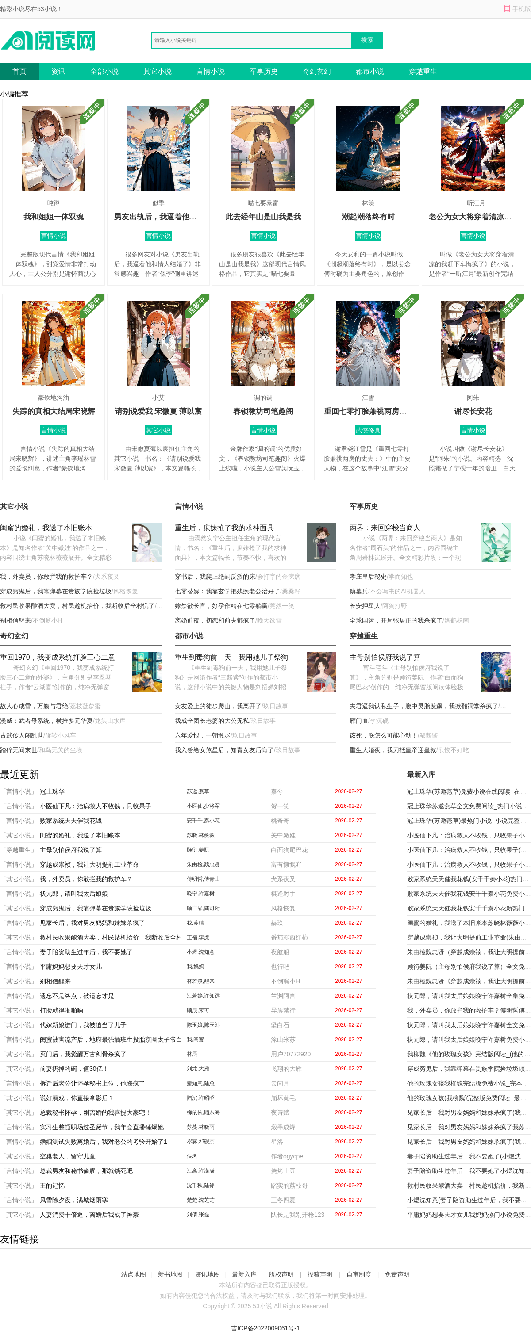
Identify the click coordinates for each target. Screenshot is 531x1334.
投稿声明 (320, 1274)
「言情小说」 (18, 791)
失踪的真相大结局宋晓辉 (53, 411)
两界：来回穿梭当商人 (385, 527)
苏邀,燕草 (198, 791)
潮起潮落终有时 (368, 217)
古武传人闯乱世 (21, 735)
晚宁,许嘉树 (201, 894)
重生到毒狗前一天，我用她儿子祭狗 (231, 657)
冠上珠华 (52, 791)
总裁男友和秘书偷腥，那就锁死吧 (86, 1170)
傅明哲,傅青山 (203, 879)
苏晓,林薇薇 (201, 835)
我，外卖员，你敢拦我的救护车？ (46, 576)
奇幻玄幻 (317, 71)
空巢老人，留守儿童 (68, 1156)
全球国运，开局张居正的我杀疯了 (396, 620)
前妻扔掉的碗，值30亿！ (74, 1068)
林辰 (192, 1054)
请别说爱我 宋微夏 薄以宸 (158, 411)
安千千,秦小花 (203, 821)
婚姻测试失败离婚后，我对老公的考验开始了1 (103, 1141)
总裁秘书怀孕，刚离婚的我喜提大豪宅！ (95, 1112)
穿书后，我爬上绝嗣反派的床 (215, 576)
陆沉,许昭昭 (201, 1098)
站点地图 (133, 1274)
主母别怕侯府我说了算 (385, 657)
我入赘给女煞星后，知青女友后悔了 (224, 749)
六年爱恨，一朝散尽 (203, 735)
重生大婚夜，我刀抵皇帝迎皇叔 (393, 749)
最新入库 (244, 1274)
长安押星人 (365, 605)
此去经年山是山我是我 (263, 217)
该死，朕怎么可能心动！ (384, 735)
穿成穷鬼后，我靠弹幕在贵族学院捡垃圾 (56, 591)
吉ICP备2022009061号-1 (265, 1328)
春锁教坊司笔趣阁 (263, 411)
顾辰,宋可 (198, 1010)
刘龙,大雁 (198, 1069)
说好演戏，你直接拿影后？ (77, 1097)
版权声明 (281, 1274)
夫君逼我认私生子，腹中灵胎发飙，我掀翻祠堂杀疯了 (424, 706)
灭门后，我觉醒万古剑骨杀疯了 (83, 1054)
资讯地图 (207, 1274)
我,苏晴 (195, 923)
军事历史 (264, 71)
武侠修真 (368, 430)
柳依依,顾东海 (203, 1112)
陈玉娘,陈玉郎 (203, 1025)
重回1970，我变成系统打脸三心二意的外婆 (57, 658)
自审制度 (358, 1274)
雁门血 (359, 720)
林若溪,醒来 (201, 981)
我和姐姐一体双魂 (53, 217)
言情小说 (210, 71)
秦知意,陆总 (201, 1083)
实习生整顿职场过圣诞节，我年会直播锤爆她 (102, 1127)
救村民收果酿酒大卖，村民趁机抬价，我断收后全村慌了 (77, 605)
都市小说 (370, 71)
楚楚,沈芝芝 (201, 1200)
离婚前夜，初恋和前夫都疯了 (215, 620)
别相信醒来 (15, 620)
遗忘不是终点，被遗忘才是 (77, 995)
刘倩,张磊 (198, 1215)
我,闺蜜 (195, 1039)
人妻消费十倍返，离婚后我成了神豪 (89, 1214)
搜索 (367, 39)
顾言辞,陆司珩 (203, 908)
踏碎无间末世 (18, 749)
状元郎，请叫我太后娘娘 (74, 893)
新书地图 (170, 1274)
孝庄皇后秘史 (368, 576)
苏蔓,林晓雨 (201, 1127)
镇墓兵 (359, 591)
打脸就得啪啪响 (61, 1010)
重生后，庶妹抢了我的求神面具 (224, 527)
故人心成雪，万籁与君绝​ (34, 706)
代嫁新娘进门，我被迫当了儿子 (83, 1024)
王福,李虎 (198, 937)
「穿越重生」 (18, 849)
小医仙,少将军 (203, 806)
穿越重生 (423, 71)
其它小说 (157, 71)
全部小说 (104, 71)
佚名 (192, 1156)
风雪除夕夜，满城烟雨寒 (74, 1200)
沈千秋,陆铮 (201, 1185)
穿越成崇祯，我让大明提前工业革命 (89, 864)
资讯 (58, 71)
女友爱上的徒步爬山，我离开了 (218, 706)
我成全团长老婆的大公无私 (212, 720)
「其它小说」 (18, 835)
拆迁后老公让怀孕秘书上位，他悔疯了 (92, 1083)
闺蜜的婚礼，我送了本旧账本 (46, 527)
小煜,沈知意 (201, 952)
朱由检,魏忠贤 (203, 864)
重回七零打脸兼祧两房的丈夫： (376, 411)
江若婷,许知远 (203, 996)
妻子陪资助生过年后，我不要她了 (86, 952)
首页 (19, 71)
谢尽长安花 (473, 411)
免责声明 (397, 1274)
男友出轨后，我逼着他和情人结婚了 (174, 217)
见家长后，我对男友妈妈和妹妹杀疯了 (92, 922)
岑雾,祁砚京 (201, 1142)
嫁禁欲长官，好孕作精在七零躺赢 (221, 605)
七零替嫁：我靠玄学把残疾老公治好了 (227, 591)
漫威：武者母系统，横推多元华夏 (46, 720)
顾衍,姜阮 (198, 850)
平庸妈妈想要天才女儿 (71, 966)
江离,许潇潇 (201, 1171)
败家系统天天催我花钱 (71, 820)
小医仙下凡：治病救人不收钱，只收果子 (95, 806)
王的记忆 (52, 1185)
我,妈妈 (195, 966)
